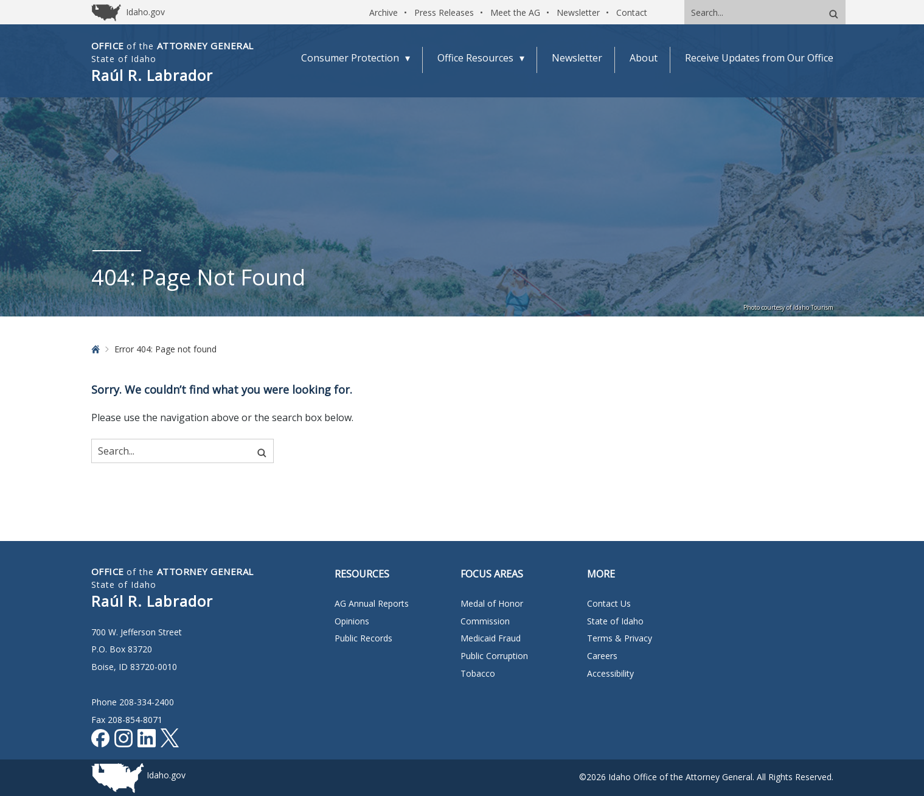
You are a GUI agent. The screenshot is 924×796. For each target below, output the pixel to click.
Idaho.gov (166, 775)
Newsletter (578, 12)
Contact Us (609, 603)
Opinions (352, 621)
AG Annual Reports (372, 603)
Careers (602, 656)
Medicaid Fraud (490, 638)
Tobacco (477, 673)
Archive (383, 12)
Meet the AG (515, 12)
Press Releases (444, 12)
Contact (631, 12)
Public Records (363, 638)
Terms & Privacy (619, 638)
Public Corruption (494, 656)
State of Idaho (615, 621)
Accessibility (610, 673)
